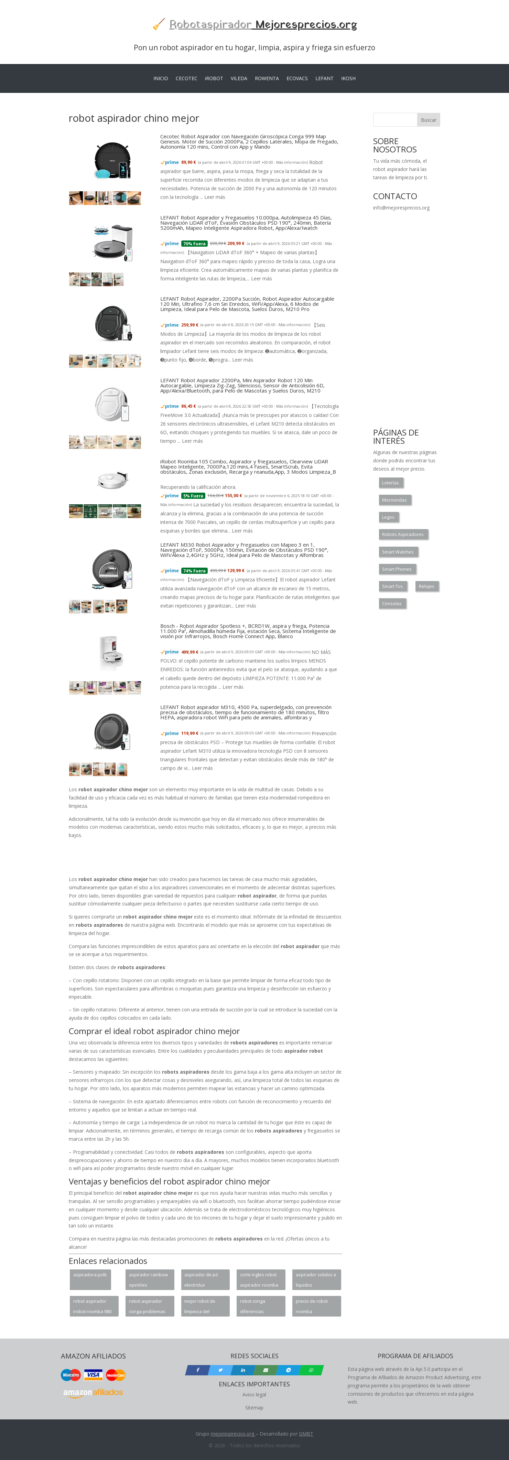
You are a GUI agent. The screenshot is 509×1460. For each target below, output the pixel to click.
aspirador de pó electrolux (201, 1279)
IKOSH (348, 79)
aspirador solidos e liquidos (316, 1279)
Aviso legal (254, 1394)
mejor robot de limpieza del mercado (199, 1307)
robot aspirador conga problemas (147, 1306)
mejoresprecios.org (232, 1433)
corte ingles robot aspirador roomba (259, 1279)
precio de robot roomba (312, 1306)
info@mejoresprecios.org (401, 207)
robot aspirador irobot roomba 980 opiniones (92, 1307)
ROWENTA (267, 79)
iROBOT (214, 79)
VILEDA (239, 79)
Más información (291, 162)
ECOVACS (297, 79)
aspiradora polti (90, 1274)
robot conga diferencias (252, 1306)
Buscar (428, 120)
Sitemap (254, 1407)
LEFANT (324, 79)
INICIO (160, 79)
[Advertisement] (205, 859)
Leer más (214, 197)
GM (303, 1433)
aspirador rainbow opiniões (148, 1279)
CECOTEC (186, 79)
